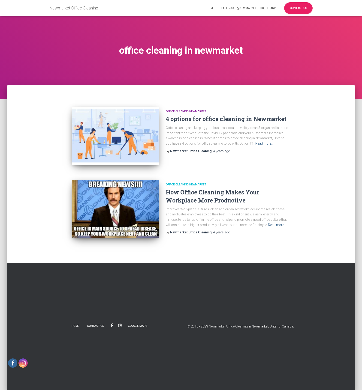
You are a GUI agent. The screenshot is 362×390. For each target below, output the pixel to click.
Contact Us (298, 8)
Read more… (264, 143)
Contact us (95, 325)
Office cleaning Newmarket (186, 111)
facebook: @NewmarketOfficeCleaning (249, 8)
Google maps (138, 325)
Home (210, 8)
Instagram (120, 325)
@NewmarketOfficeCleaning (111, 325)
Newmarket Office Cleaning (228, 326)
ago (221, 151)
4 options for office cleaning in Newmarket (226, 119)
